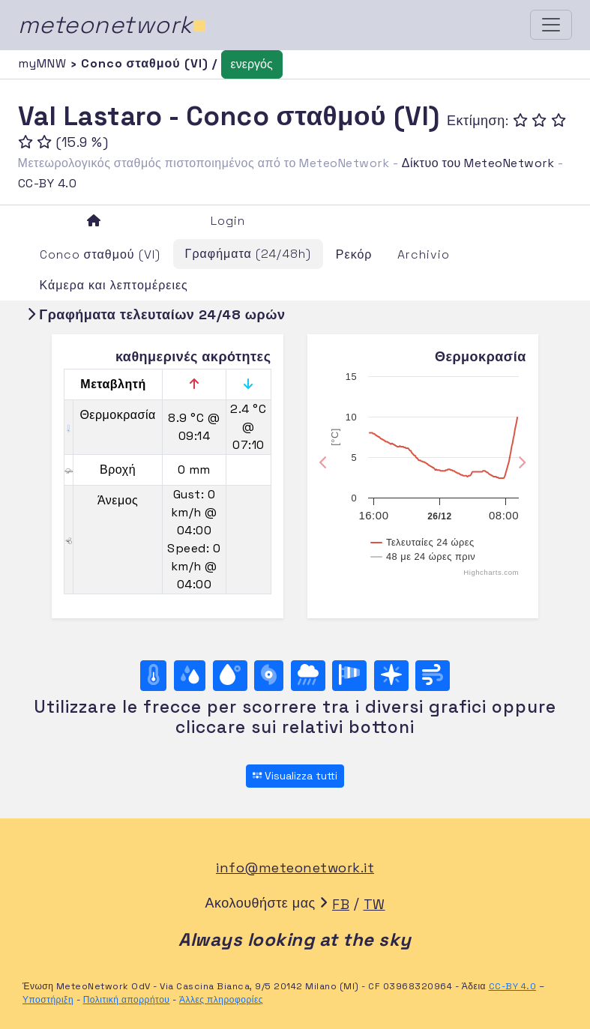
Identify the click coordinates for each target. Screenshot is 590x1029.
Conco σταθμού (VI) (100, 254)
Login (228, 221)
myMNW (44, 63)
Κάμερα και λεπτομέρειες (114, 285)
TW (374, 904)
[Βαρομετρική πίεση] (268, 675)
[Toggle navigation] (551, 25)
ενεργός (252, 64)
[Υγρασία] (190, 675)
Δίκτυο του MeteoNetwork (478, 163)
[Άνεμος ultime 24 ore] (432, 675)
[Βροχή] (308, 675)
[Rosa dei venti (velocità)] (349, 675)
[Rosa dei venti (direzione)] (391, 675)
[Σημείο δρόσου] (230, 675)
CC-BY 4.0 (47, 183)
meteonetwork (113, 25)
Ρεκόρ (354, 254)
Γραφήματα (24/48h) (248, 254)
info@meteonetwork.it (295, 867)
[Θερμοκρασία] (153, 675)
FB (340, 904)
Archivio (423, 254)
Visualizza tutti (295, 775)
